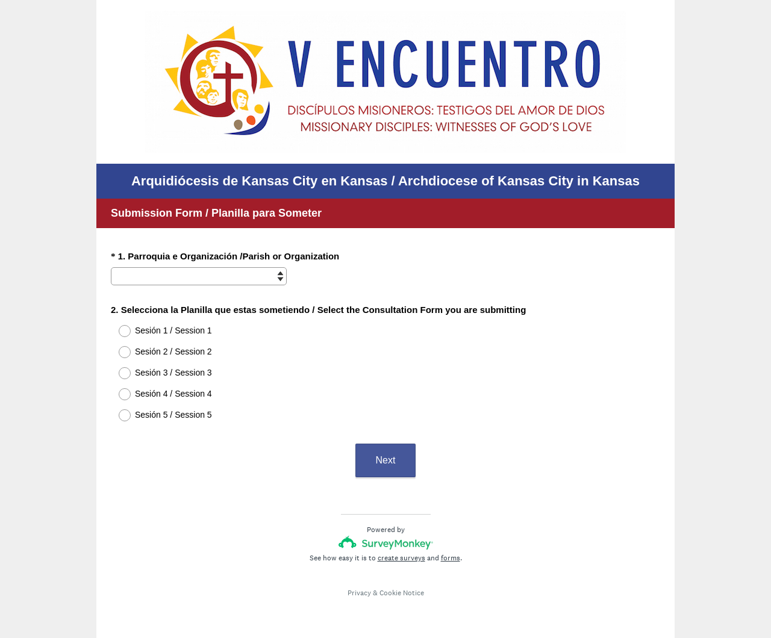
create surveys (401, 558)
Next (386, 460)
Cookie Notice (401, 593)
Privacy (359, 593)
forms (450, 558)
